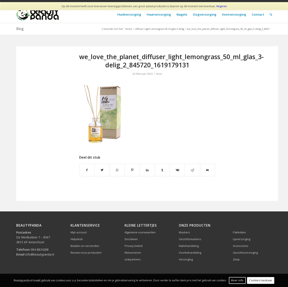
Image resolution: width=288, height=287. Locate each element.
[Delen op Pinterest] (132, 170)
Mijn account (79, 232)
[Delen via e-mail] (207, 170)
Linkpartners (133, 259)
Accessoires (240, 246)
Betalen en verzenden (85, 246)
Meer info (237, 280)
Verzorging (186, 259)
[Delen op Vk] (177, 170)
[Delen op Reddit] (192, 170)
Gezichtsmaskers (190, 239)
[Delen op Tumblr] (162, 170)
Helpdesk (77, 239)
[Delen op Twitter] (102, 170)
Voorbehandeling (190, 252)
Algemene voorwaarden (140, 232)
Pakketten (239, 232)
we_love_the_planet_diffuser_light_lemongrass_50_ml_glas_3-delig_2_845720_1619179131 (171, 60)
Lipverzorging (241, 239)
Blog (20, 28)
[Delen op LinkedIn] (147, 170)
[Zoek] (271, 14)
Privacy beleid (134, 246)
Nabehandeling (189, 246)
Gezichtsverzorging (245, 252)
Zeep (236, 259)
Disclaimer (131, 239)
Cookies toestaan (260, 280)
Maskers (184, 232)
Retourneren (133, 252)
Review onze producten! (86, 252)
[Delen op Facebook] (86, 170)
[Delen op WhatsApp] (117, 170)
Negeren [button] (221, 6)
